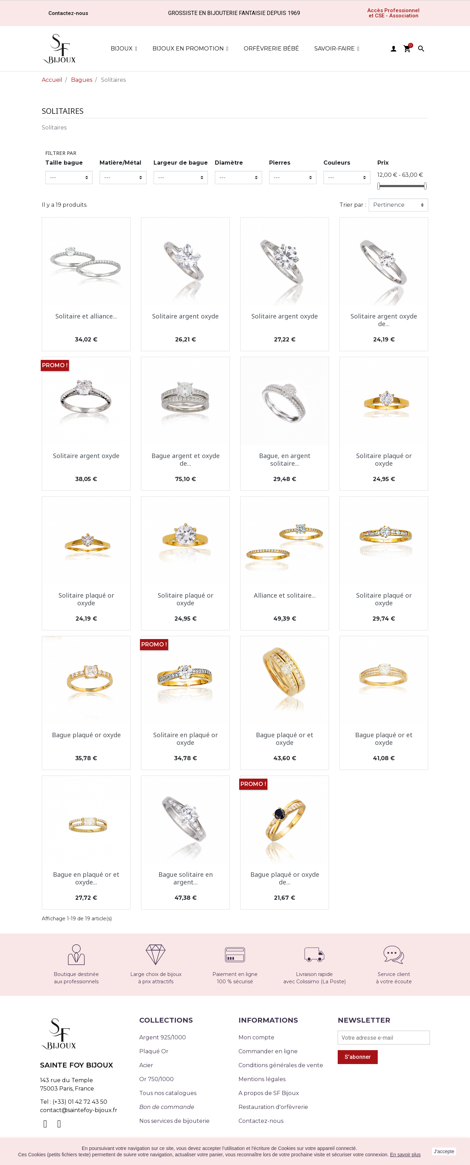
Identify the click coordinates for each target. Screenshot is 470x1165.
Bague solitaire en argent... (185, 878)
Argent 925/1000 (162, 1037)
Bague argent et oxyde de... (185, 459)
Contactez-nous (260, 1121)
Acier (146, 1065)
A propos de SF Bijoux (268, 1093)
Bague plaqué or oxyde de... (284, 878)
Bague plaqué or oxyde (86, 735)
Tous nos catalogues (167, 1093)
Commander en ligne (268, 1051)
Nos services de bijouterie (174, 1121)
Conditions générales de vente (280, 1065)
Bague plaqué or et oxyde (284, 739)
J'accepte (444, 1151)
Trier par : (352, 205)
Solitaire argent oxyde (185, 316)
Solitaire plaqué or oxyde (384, 459)
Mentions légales (261, 1079)
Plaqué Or (154, 1051)
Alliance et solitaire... (285, 595)
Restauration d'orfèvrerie (273, 1107)
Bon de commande (166, 1107)
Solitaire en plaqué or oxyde (185, 739)
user (393, 49)
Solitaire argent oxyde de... (384, 320)
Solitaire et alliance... (86, 316)
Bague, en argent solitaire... (285, 459)
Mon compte (256, 1037)
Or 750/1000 (156, 1079)
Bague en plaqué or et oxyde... (86, 878)
